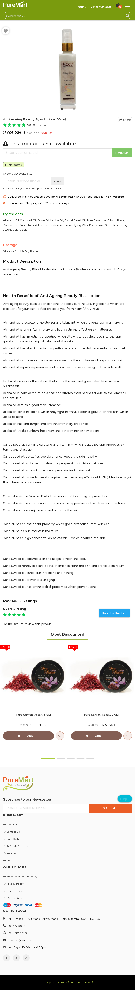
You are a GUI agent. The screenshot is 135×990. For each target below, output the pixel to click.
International (102, 6)
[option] (67, 67)
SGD (81, 7)
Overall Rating (14, 609)
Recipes (9, 853)
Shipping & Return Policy (20, 876)
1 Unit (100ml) (13, 164)
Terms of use (13, 890)
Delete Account (15, 898)
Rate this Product (114, 613)
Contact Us (11, 831)
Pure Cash (11, 838)
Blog (7, 860)
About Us (10, 824)
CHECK (57, 181)
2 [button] (73, 110)
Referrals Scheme (16, 846)
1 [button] (62, 110)
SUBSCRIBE (110, 808)
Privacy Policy (13, 883)
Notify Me (122, 153)
